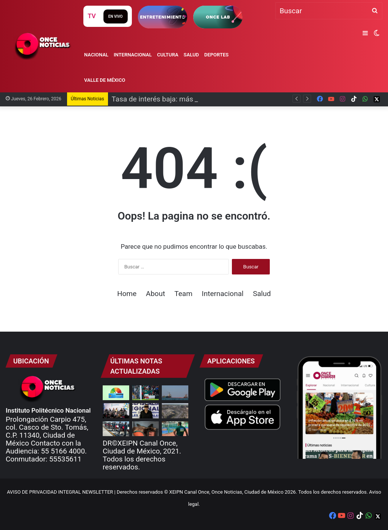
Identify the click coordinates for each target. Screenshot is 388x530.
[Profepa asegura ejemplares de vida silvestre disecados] (145, 428)
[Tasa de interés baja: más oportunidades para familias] (116, 392)
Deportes (216, 55)
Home (126, 294)
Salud (191, 55)
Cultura (167, 55)
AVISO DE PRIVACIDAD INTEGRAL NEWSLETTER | (62, 492)
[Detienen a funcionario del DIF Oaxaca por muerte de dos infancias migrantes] (145, 410)
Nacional (96, 55)
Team (183, 294)
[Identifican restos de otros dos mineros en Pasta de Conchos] (175, 410)
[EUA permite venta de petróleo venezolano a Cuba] (175, 392)
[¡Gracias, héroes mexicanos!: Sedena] (116, 428)
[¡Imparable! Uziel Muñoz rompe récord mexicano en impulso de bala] (175, 428)
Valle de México (104, 80)
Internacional (133, 55)
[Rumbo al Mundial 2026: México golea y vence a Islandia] (145, 392)
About (155, 294)
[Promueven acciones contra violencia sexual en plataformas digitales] (116, 410)
